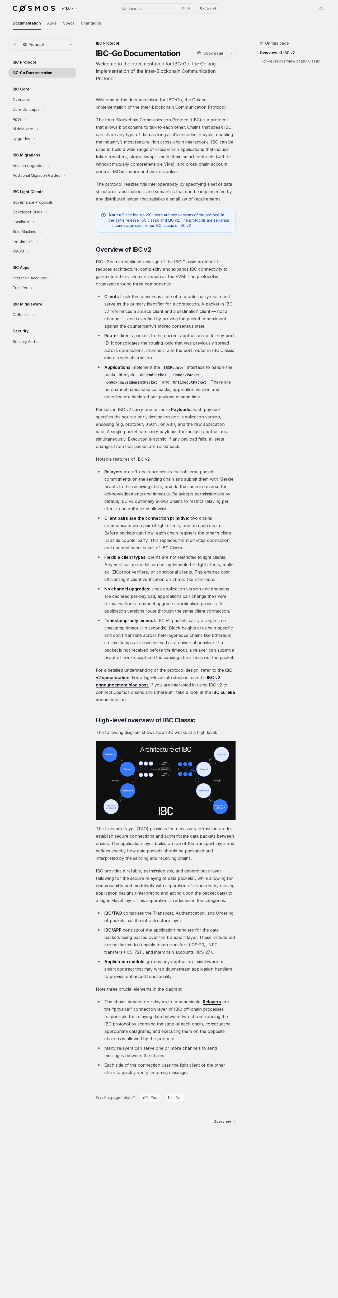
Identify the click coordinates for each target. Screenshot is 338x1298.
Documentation (27, 25)
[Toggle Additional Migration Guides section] (42, 175)
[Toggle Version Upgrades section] (42, 165)
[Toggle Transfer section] (42, 288)
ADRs (52, 25)
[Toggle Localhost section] (42, 222)
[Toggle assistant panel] (208, 8)
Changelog (91, 25)
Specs (68, 25)
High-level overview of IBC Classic (290, 61)
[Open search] (156, 8)
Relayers (212, 1001)
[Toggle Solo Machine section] (42, 231)
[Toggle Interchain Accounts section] (42, 278)
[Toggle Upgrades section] (42, 139)
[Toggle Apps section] (42, 119)
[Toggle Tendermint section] (42, 241)
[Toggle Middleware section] (42, 129)
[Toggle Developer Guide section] (42, 212)
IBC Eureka (223, 692)
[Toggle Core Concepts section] (42, 109)
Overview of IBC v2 (277, 52)
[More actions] (231, 53)
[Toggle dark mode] (321, 8)
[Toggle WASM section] (42, 251)
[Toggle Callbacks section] (42, 314)
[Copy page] (210, 53)
